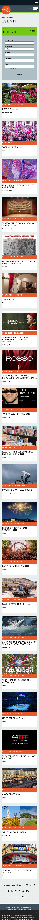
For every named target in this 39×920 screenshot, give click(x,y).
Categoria (8, 46)
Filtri (34, 31)
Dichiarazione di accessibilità (23, 907)
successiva (15, 897)
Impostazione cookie (24, 909)
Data (6, 64)
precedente (16, 885)
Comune (8, 52)
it (33, 8)
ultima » (24, 897)
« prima (7, 885)
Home (3, 17)
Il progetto (8, 907)
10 (27, 891)
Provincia (8, 58)
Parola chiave (9, 40)
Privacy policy (11, 909)
